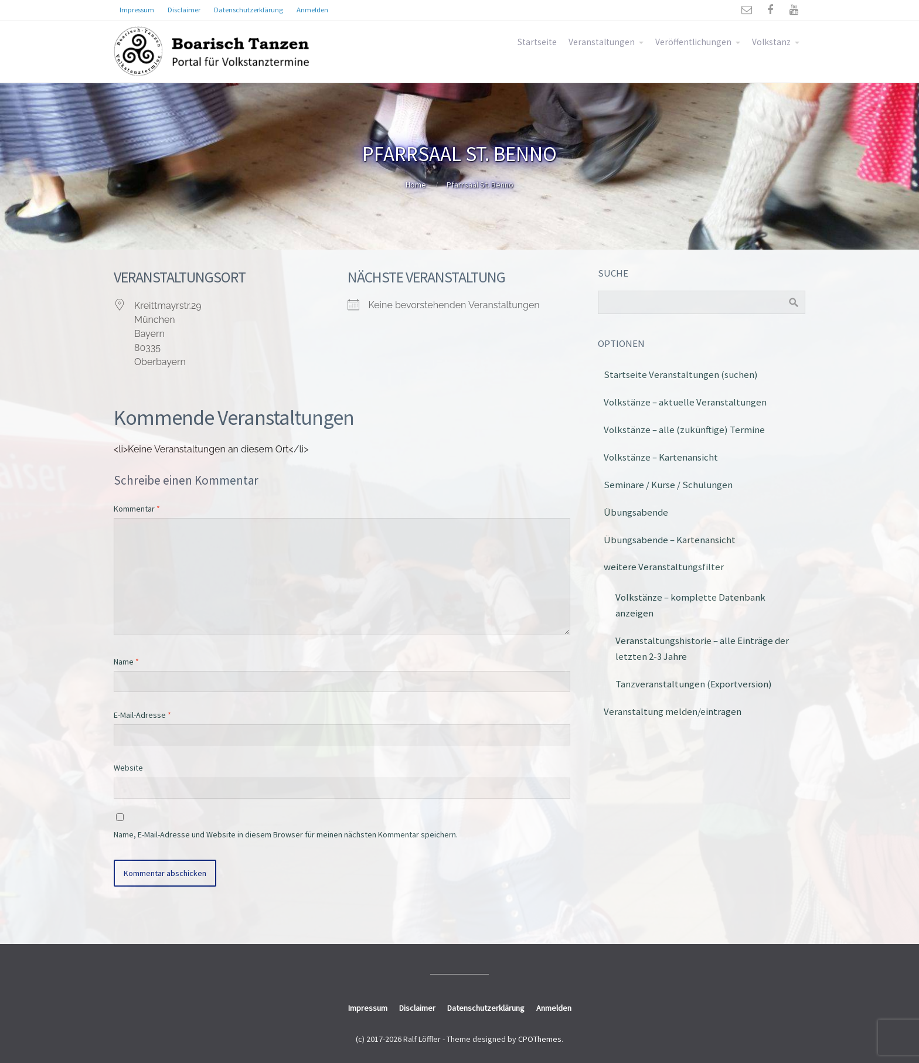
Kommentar (137, 508)
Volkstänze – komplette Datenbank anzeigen (690, 605)
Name (126, 661)
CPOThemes (539, 1039)
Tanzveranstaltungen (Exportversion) (693, 683)
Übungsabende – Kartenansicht (670, 539)
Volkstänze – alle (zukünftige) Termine (684, 429)
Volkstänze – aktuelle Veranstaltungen (685, 402)
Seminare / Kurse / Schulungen (668, 484)
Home (416, 184)
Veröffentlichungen (693, 41)
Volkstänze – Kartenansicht (661, 457)
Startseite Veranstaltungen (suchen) (681, 374)
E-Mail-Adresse (142, 715)
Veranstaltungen (602, 41)
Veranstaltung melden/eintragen (672, 711)
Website (128, 767)
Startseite (537, 41)
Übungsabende (636, 512)
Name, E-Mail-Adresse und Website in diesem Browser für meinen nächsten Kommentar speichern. (286, 834)
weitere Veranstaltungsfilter (664, 566)
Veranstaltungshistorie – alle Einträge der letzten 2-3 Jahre (702, 648)
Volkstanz (771, 41)
